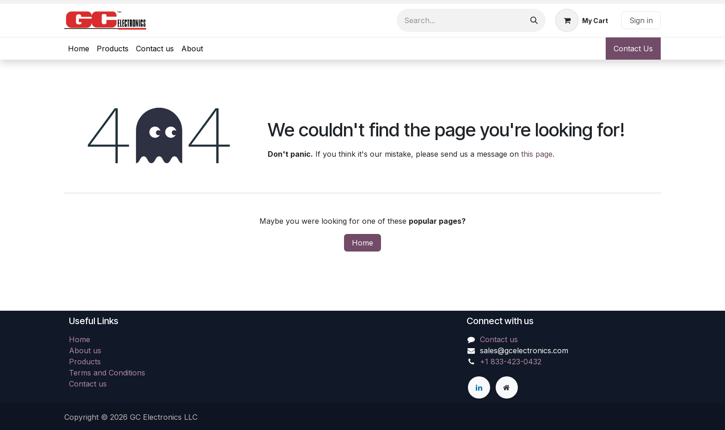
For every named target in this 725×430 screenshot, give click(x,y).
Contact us (88, 383)
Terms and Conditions (107, 372)
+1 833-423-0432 (510, 361)
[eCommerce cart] (581, 20)
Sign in (641, 20)
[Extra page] (507, 387)
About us (85, 350)
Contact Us (633, 48)
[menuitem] (78, 48)
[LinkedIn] (479, 387)
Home (362, 242)
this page (537, 154)
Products (85, 361)
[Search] (534, 20)
